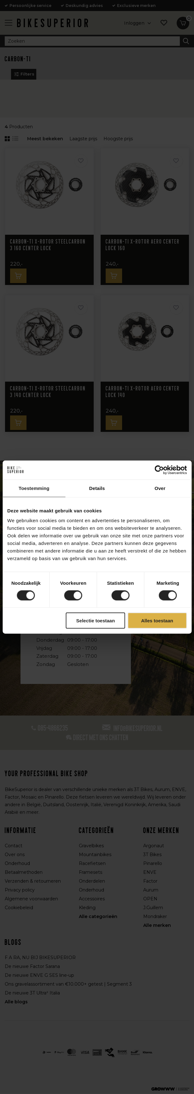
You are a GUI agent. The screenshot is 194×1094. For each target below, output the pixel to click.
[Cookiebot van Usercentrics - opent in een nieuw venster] (159, 469)
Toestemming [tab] (34, 488)
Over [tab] (160, 488)
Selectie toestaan (95, 620)
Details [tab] (97, 488)
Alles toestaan (157, 620)
